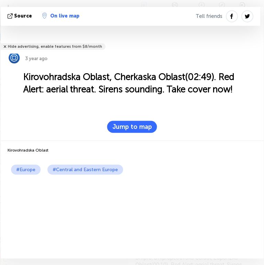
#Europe (25, 170)
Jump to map (132, 127)
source (20, 16)
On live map (60, 16)
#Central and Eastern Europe (85, 170)
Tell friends (209, 16)
